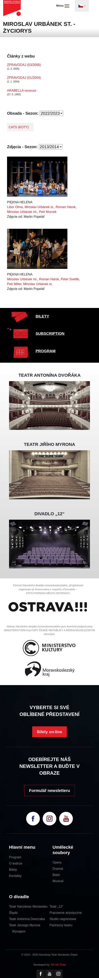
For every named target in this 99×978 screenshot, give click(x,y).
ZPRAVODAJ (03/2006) (24, 65)
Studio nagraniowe (63, 919)
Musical (58, 881)
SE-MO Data (58, 964)
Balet (56, 875)
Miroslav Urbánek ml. (22, 212)
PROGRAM (46, 351)
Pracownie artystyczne (66, 912)
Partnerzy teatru (61, 925)
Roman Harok (66, 207)
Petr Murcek (47, 212)
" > (9, 329)
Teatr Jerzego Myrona (24, 925)
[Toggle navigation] (82, 6)
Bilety (13, 869)
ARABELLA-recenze (21, 90)
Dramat (58, 868)
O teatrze (15, 863)
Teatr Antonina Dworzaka (27, 919)
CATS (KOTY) (19, 127)
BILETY (42, 316)
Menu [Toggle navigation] (62, 6)
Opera (57, 862)
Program (15, 857)
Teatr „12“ (56, 906)
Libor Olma (15, 207)
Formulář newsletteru (49, 790)
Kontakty (15, 876)
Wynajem (19, 931)
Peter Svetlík (70, 279)
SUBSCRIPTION (50, 333)
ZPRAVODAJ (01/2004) (24, 77)
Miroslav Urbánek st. (39, 207)
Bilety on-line (49, 732)
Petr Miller (14, 284)
